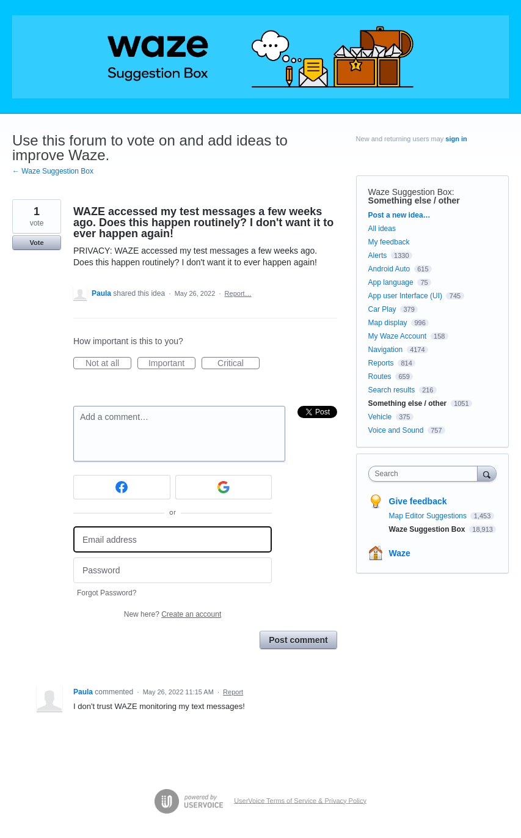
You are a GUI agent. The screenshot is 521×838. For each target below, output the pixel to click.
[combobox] (425, 473)
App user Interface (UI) (405, 296)
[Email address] (172, 539)
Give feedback (418, 501)
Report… (238, 293)
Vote (36, 242)
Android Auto (389, 269)
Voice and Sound (396, 430)
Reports (381, 363)
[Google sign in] (223, 487)
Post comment (298, 640)
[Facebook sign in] (121, 487)
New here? (172, 614)
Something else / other (414, 200)
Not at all (108, 363)
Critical (238, 363)
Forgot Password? (106, 593)
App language (391, 282)
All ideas (382, 228)
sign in (456, 138)
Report (233, 692)
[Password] (172, 570)
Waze (399, 553)
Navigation (385, 349)
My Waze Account (397, 336)
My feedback (389, 242)
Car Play (382, 309)
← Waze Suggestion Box (52, 171)
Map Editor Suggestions (429, 516)
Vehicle (380, 417)
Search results (391, 390)
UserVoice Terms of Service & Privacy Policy (300, 800)
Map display (387, 322)
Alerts (377, 255)
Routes (380, 376)
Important (171, 363)
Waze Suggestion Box (410, 192)
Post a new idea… (399, 215)
